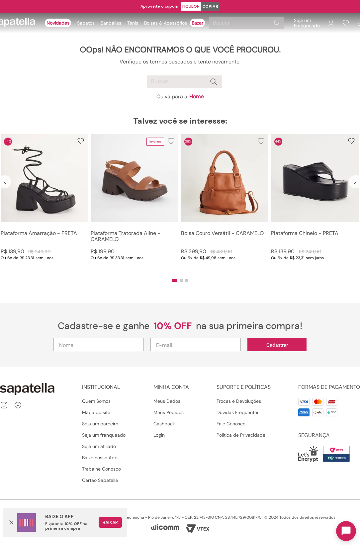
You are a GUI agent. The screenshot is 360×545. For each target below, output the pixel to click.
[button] (174, 280)
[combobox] (247, 23)
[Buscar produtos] (277, 23)
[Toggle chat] (346, 531)
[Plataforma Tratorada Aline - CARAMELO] (134, 204)
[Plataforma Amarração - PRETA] (44, 204)
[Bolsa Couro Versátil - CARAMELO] (224, 204)
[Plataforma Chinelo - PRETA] (314, 204)
